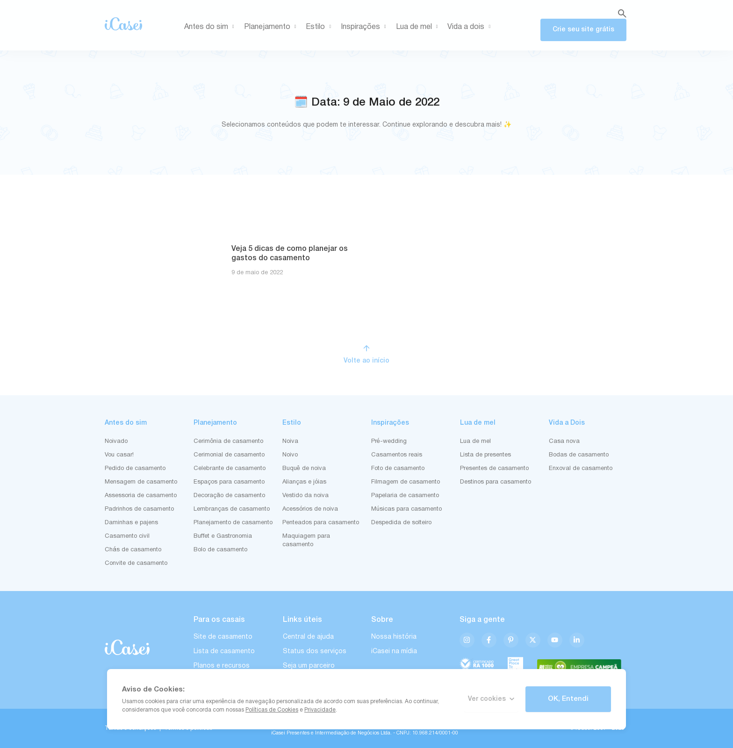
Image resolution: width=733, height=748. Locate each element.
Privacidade (320, 709)
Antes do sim (210, 27)
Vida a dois (470, 27)
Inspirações (365, 27)
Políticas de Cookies (271, 709)
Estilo (320, 27)
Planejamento (272, 27)
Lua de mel (418, 27)
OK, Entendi (568, 699)
